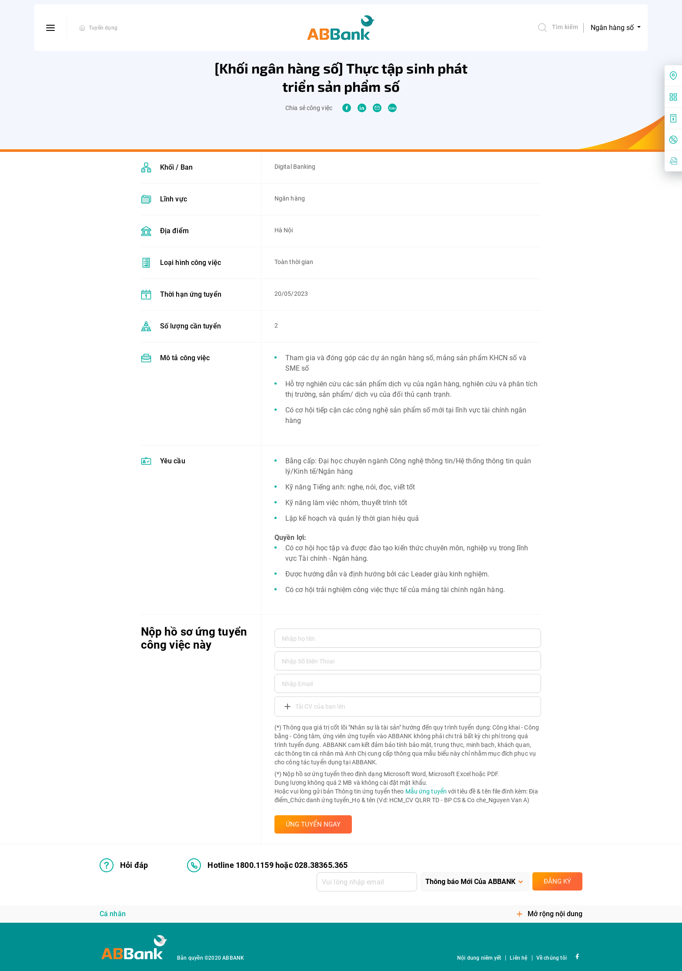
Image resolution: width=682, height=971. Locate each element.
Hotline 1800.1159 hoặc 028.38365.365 (267, 865)
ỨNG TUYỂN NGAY (313, 824)
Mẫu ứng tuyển (426, 791)
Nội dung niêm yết (479, 958)
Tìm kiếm (557, 27)
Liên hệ (518, 958)
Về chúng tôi (551, 958)
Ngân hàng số (613, 27)
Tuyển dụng (103, 28)
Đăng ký (557, 881)
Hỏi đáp (124, 865)
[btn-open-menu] (50, 28)
